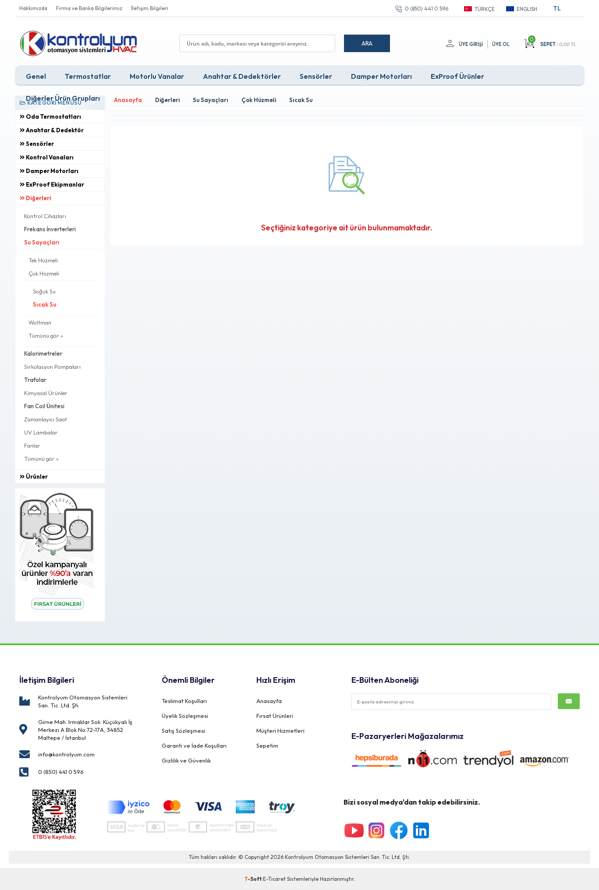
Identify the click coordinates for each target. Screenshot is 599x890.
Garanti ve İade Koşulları (194, 745)
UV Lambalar (41, 432)
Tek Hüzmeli (43, 260)
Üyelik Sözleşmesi (185, 715)
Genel (36, 76)
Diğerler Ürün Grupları (63, 98)
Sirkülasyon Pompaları (52, 366)
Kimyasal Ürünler (45, 392)
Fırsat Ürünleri (274, 715)
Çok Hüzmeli (43, 273)
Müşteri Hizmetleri (280, 730)
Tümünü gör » (45, 335)
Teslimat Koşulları (184, 700)
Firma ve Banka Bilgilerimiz (89, 8)
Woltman (39, 322)
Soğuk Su (44, 291)
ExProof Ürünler (457, 76)
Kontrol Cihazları (45, 215)
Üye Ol (501, 44)
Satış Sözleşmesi (183, 730)
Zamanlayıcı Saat (45, 419)
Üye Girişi (471, 44)
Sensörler (316, 76)
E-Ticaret (274, 879)
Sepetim (267, 745)
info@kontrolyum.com (66, 754)
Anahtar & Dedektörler (242, 76)
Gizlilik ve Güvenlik (186, 760)
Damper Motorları (381, 76)
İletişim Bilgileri (149, 8)
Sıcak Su (44, 304)
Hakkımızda (33, 8)
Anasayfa (269, 700)
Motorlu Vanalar (157, 76)
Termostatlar (88, 76)
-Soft (254, 879)
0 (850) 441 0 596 (426, 8)
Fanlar (32, 445)
